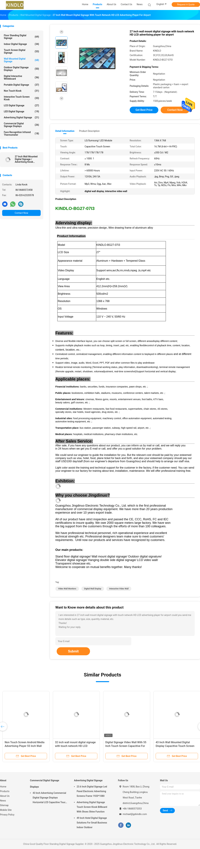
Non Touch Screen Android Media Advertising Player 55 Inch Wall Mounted (24, 746)
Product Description (89, 131)
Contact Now (21, 213)
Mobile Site (6, 810)
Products (4, 791)
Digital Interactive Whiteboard (21, 77)
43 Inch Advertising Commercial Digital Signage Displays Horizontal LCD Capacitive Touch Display (50, 798)
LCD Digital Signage (21, 105)
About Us (5, 796)
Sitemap (4, 805)
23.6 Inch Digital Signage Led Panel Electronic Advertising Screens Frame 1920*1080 (92, 791)
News (3, 800)
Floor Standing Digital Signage (21, 36)
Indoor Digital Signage (21, 44)
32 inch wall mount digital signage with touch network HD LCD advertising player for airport (75, 746)
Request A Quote (185, 4)
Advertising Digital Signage (21, 117)
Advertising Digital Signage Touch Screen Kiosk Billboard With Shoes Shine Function (92, 807)
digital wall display (92, 589)
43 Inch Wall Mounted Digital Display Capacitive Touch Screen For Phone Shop (175, 746)
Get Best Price (144, 109)
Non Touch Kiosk (21, 90)
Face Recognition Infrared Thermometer (21, 133)
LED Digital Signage (21, 111)
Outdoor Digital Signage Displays (21, 68)
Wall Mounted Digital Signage (21, 60)
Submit (73, 651)
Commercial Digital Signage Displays (21, 124)
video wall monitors (67, 589)
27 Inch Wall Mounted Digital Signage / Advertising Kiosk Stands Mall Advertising (27, 159)
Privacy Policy (7, 814)
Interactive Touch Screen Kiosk (21, 98)
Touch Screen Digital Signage (21, 51)
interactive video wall (118, 589)
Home (3, 786)
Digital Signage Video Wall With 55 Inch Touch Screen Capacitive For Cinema (125, 746)
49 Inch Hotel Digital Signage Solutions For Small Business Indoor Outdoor (92, 823)
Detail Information (64, 131)
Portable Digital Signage (21, 84)
